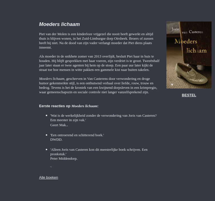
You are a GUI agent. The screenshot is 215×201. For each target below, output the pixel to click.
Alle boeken (48, 177)
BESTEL (189, 95)
